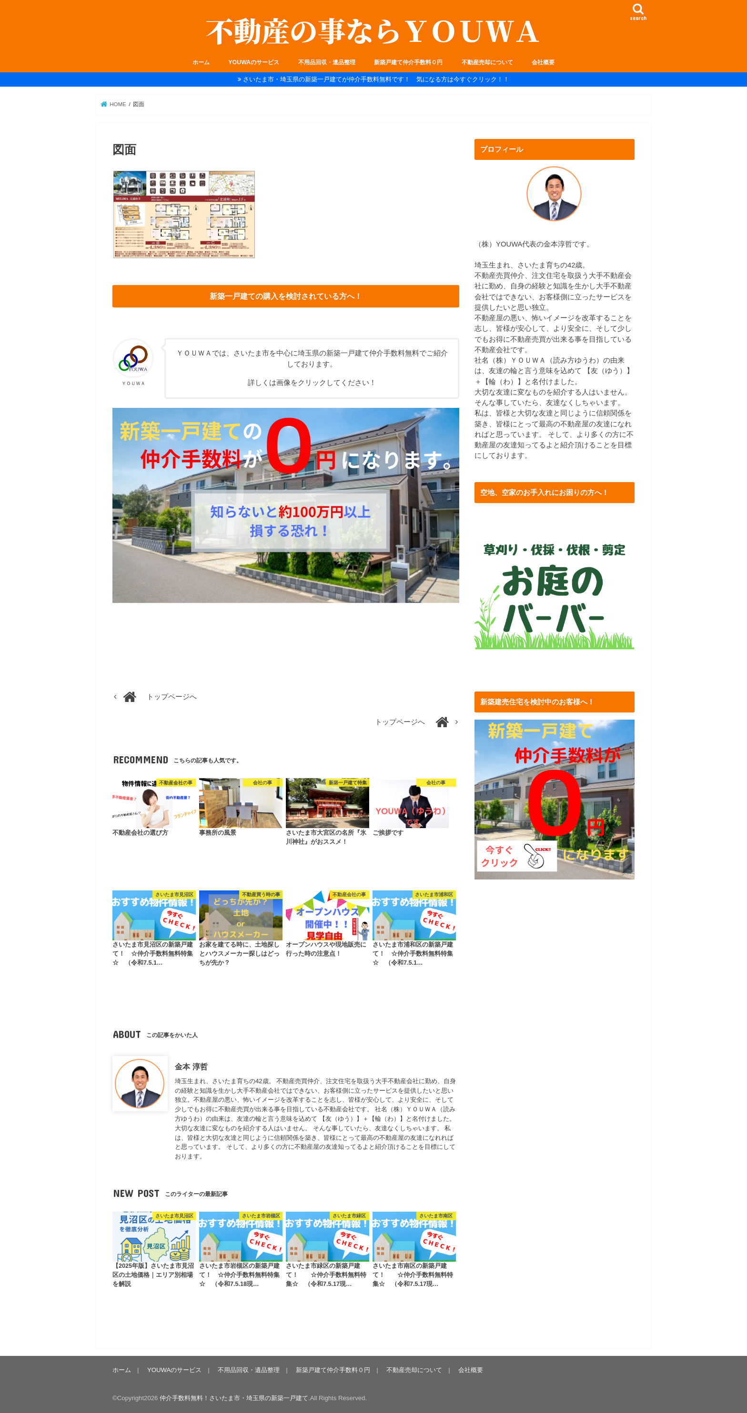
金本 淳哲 (191, 1066)
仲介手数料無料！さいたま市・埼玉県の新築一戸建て (234, 1398)
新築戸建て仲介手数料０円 (408, 62)
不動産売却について (487, 62)
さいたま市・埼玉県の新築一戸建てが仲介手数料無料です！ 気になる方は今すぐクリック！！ (376, 79)
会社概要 (543, 62)
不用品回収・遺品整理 (326, 62)
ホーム (201, 62)
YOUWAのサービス (253, 62)
